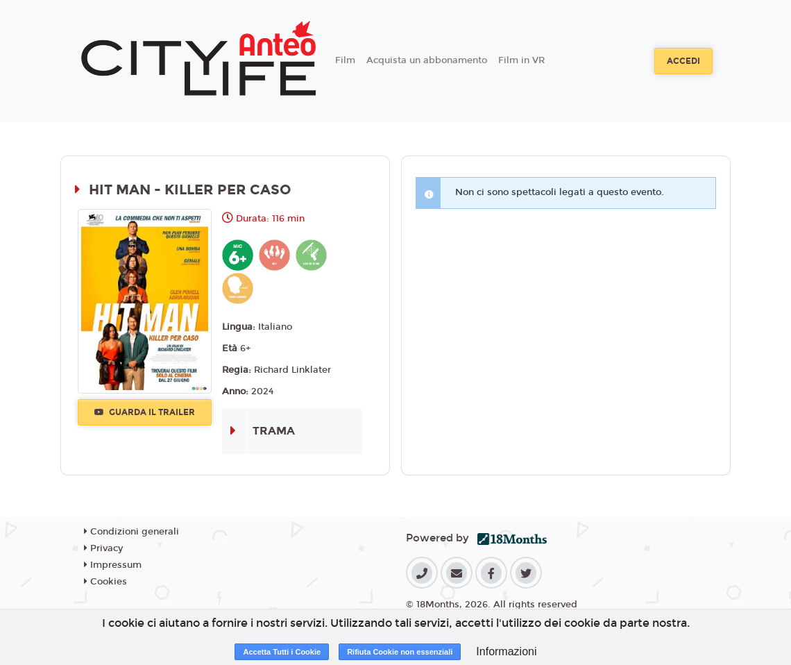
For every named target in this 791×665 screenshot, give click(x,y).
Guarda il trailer (144, 412)
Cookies (105, 581)
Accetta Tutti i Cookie (282, 652)
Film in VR (521, 60)
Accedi (683, 61)
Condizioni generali (131, 531)
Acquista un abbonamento (426, 60)
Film (345, 60)
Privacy (103, 548)
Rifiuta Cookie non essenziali (399, 652)
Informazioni (506, 651)
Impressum (113, 565)
